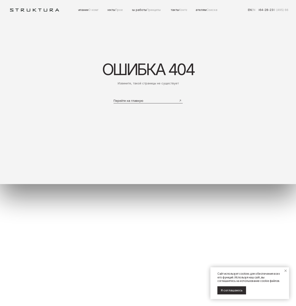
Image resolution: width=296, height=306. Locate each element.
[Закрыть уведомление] (285, 270)
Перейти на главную (128, 100)
